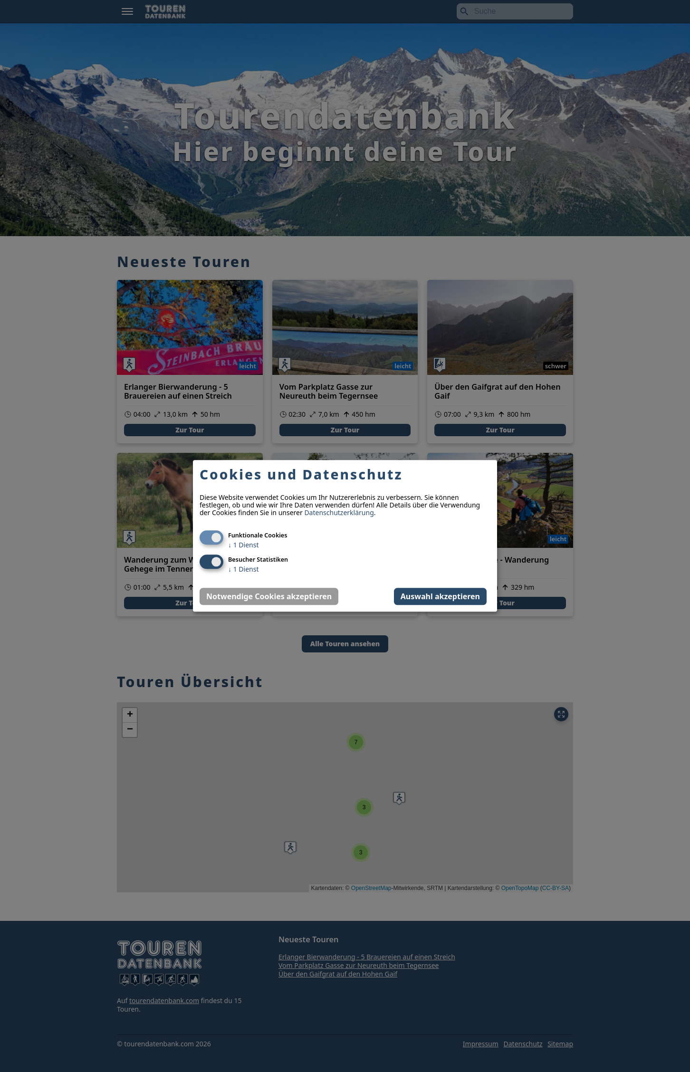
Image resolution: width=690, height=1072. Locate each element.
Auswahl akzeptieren (440, 597)
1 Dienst (243, 545)
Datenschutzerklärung (339, 512)
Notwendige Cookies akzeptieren (269, 597)
